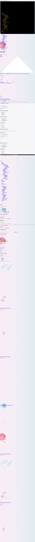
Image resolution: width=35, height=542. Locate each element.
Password (1, 207)
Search (2, 183)
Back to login (9, 218)
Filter (1, 55)
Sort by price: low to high (20, 73)
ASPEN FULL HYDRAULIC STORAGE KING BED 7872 (6, 405)
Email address (2, 222)
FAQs (2, 124)
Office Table (5, 25)
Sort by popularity (6, 73)
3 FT (2, 77)
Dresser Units (6, 18)
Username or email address (3, 206)
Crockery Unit (3, 39)
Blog (2, 30)
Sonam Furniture (15, 154)
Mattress (7, 16)
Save (15, 232)
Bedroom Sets (3, 112)
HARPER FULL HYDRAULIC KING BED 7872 (5, 502)
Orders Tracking (3, 119)
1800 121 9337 (1, 0)
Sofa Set (4, 28)
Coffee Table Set (5, 20)
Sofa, (2, 259)
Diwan (2, 42)
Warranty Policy (3, 127)
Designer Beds (6, 15)
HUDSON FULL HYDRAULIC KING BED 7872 (5, 308)
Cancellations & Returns (4, 120)
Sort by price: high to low (26, 73)
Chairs (4, 21)
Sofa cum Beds (5, 48)
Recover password (6, 211)
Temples (5, 27)
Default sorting (2, 73)
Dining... (3, 260)
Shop (2, 152)
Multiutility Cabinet (6, 22)
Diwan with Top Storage (5, 99)
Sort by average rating (11, 73)
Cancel (17, 232)
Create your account (6, 212)
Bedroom (4, 14)
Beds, (2, 258)
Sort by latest (15, 73)
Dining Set (3, 40)
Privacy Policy (3, 121)
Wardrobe (3, 49)
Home (2, 12)
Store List (3, 126)
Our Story (3, 13)
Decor (5, 23)
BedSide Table (7, 17)
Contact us (3, 31)
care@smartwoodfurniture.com (6, 0)
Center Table (4, 19)
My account (3, 125)
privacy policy (6, 225)
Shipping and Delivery (4, 118)
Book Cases (5, 26)
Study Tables (4, 44)
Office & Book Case (4, 43)
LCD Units (4, 24)
